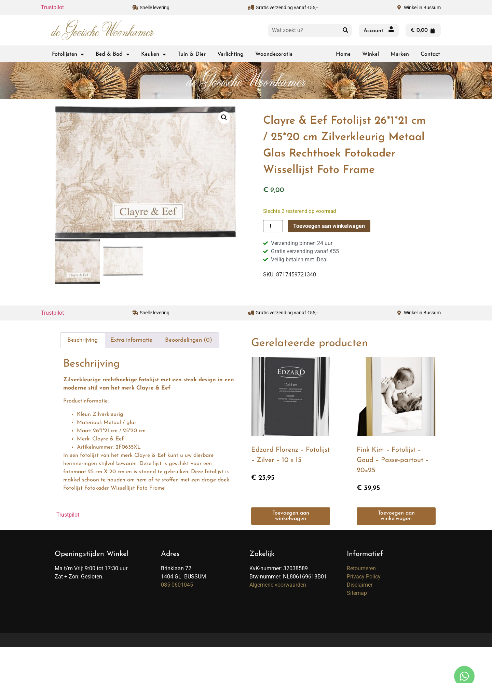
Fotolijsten (68, 54)
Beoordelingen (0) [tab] (188, 340)
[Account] (391, 30)
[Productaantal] (273, 226)
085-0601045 (177, 584)
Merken (400, 54)
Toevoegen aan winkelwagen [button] (290, 515)
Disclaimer (359, 584)
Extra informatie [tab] (131, 340)
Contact (430, 54)
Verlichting (230, 54)
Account (373, 30)
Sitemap (357, 592)
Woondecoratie (273, 54)
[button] (224, 117)
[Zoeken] (345, 30)
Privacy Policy (364, 576)
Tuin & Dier (192, 54)
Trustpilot (52, 7)
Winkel (370, 54)
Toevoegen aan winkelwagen (329, 226)
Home (343, 54)
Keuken (153, 54)
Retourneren (361, 568)
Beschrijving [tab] (82, 340)
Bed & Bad (112, 54)
